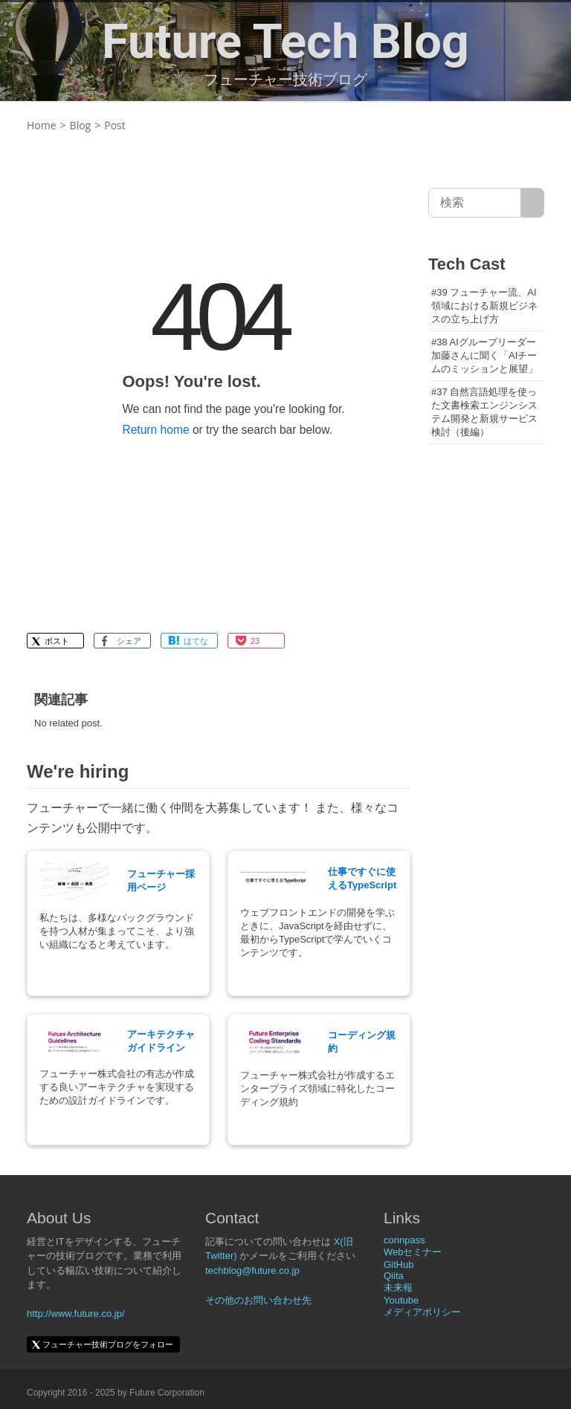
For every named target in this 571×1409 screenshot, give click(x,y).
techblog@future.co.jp (252, 1270)
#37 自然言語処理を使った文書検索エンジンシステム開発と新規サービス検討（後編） (484, 411)
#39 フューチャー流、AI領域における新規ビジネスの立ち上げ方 (484, 306)
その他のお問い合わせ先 (258, 1300)
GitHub (398, 1264)
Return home (155, 429)
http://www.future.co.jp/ (76, 1313)
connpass (404, 1240)
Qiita (394, 1275)
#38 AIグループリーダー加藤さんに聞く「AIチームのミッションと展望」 (484, 355)
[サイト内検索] (532, 203)
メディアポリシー (422, 1312)
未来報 (398, 1287)
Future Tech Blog (285, 41)
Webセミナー (413, 1251)
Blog (80, 125)
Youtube (401, 1300)
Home (42, 125)
